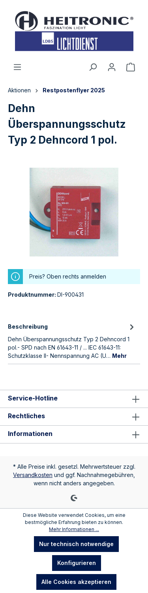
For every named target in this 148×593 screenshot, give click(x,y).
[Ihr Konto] (111, 67)
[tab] (72, 340)
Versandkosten (32, 474)
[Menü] (17, 67)
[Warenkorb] (130, 67)
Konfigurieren (76, 562)
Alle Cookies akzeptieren (76, 581)
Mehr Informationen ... (74, 529)
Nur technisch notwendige (76, 544)
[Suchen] (92, 67)
